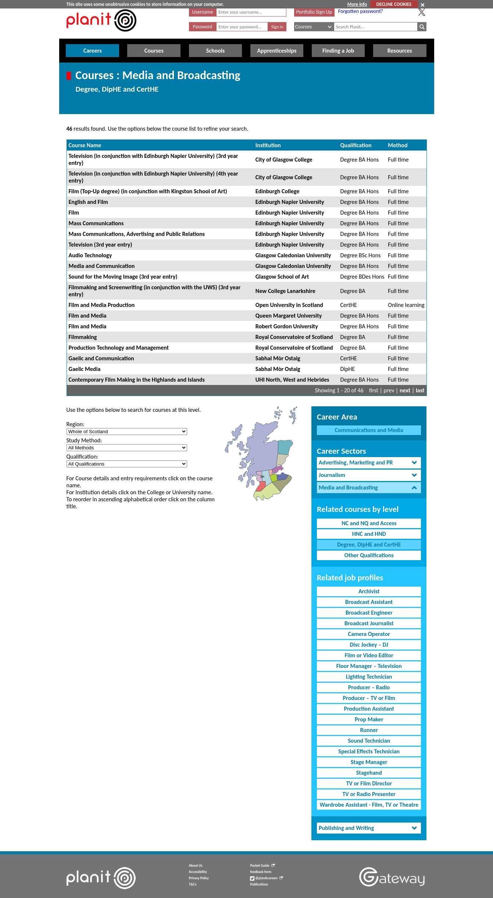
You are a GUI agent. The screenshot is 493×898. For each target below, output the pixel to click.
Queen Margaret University (289, 315)
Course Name (85, 145)
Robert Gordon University (287, 326)
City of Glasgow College (284, 159)
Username (202, 12)
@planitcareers (266, 878)
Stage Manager (369, 762)
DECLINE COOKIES (393, 4)
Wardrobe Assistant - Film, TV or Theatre (368, 804)
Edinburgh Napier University (290, 201)
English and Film (88, 201)
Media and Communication (102, 265)
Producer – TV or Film (369, 697)
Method (397, 145)
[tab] (369, 463)
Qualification (356, 145)
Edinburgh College (278, 191)
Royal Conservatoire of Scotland (294, 336)
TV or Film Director (369, 783)
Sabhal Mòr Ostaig (278, 358)
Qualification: (83, 456)
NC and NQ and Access (369, 523)
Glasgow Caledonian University (293, 255)
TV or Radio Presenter (369, 794)
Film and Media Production (102, 304)
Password (202, 27)
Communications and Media (369, 430)
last (420, 390)
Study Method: (84, 440)
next (405, 390)
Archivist (369, 591)
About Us (196, 865)
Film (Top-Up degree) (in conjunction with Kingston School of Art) (148, 191)
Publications (259, 884)
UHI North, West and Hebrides (292, 379)
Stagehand (369, 772)
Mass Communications (96, 223)
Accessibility (198, 872)
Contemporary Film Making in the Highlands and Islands (137, 379)
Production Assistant (369, 708)
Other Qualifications (369, 555)
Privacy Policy (199, 878)
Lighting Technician (369, 676)
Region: (76, 424)
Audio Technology (90, 255)
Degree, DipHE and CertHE (369, 544)
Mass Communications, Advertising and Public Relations (137, 233)
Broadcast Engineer (369, 612)
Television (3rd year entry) (100, 244)
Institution (268, 145)
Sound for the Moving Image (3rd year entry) (123, 276)
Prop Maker (369, 719)
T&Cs (192, 884)
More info (357, 4)
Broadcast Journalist (369, 623)
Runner (369, 729)
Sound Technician (369, 740)
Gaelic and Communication (101, 358)
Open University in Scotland (289, 304)
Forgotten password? (360, 11)
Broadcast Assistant (369, 601)
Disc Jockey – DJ (369, 644)
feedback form (260, 872)
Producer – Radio (369, 687)
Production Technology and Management (119, 347)
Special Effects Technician (369, 751)
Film (74, 212)
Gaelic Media (85, 368)
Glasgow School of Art (282, 276)
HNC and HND (369, 533)
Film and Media (88, 315)
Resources (399, 50)
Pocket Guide (262, 865)
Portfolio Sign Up (314, 11)
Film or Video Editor (369, 655)
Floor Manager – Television (369, 665)
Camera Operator (369, 633)
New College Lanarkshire (285, 290)
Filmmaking (83, 336)
